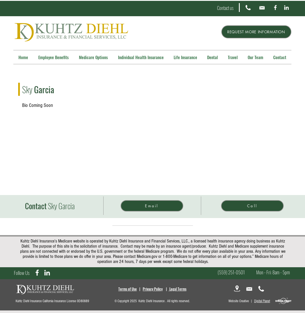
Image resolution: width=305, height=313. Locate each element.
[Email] (152, 206)
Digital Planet (262, 301)
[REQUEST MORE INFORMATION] (256, 31)
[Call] (252, 206)
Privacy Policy (153, 289)
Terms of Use (127, 289)
